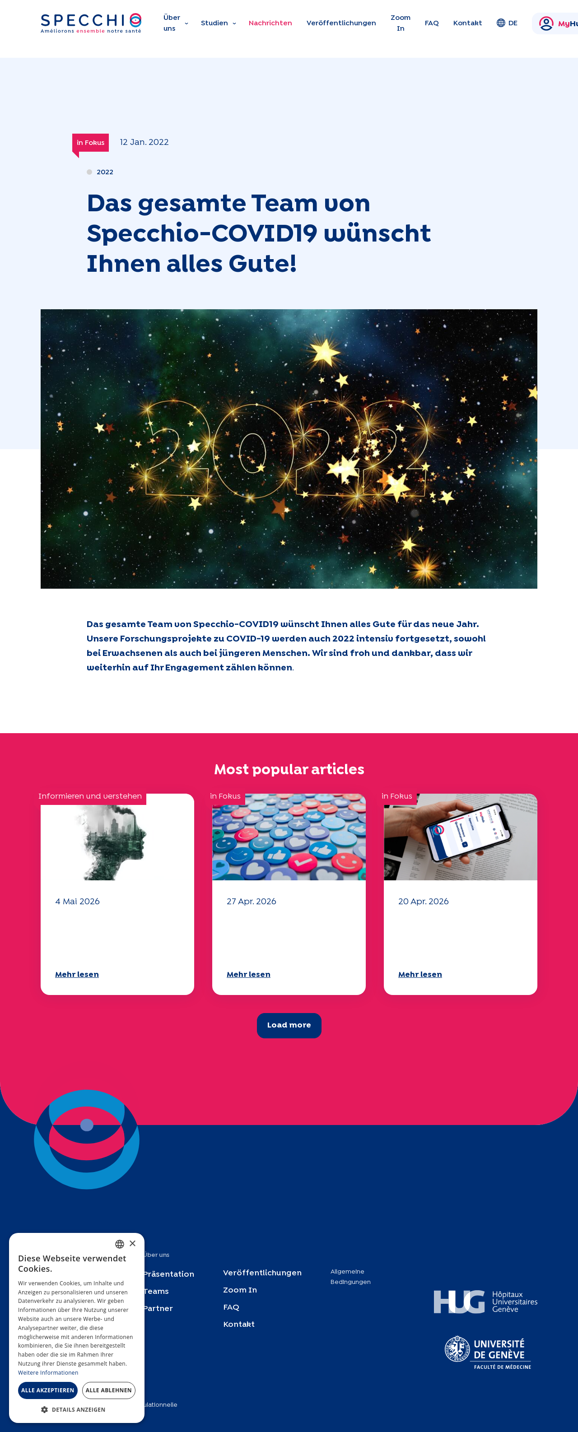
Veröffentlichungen (341, 23)
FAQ (432, 23)
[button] (76, 1409)
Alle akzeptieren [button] (48, 1390)
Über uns (171, 23)
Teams (156, 1291)
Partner (158, 1309)
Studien (214, 23)
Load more (289, 1025)
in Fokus (90, 143)
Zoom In (400, 23)
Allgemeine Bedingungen (351, 1276)
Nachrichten (270, 23)
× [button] (132, 1244)
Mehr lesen (77, 975)
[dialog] (76, 1328)
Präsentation (168, 1274)
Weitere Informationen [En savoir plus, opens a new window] (48, 1372)
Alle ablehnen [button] (109, 1390)
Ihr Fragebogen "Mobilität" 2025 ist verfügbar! (106, 937)
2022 (105, 172)
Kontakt (467, 23)
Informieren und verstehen (90, 796)
